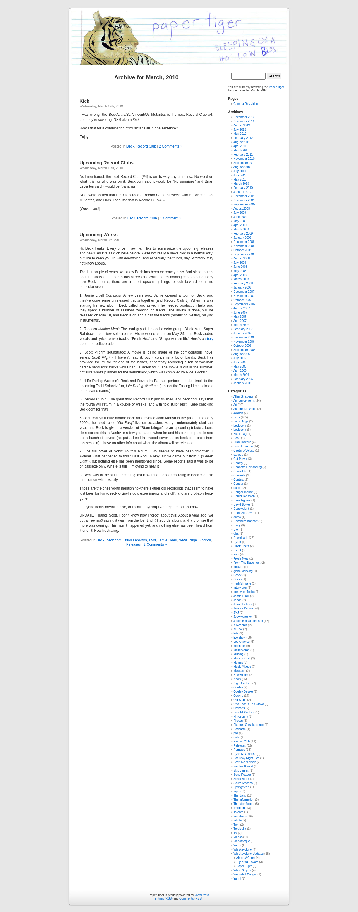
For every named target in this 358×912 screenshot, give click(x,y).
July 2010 (239, 171)
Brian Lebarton (135, 540)
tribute (237, 820)
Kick (84, 101)
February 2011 (243, 154)
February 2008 (243, 283)
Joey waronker (243, 616)
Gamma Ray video (245, 103)
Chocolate (240, 471)
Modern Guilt (241, 658)
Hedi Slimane (242, 583)
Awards (238, 413)
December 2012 (243, 117)
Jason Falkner (242, 604)
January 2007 (242, 333)
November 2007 (243, 295)
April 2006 (240, 370)
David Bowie (241, 504)
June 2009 (240, 216)
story (209, 339)
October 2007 (242, 300)
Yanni (237, 878)
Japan (237, 600)
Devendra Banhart (245, 521)
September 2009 (244, 204)
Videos (237, 837)
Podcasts (239, 729)
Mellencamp (241, 650)
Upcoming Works (99, 234)
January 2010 (242, 192)
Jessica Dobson (243, 608)
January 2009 (242, 237)
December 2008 (243, 241)
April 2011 (240, 146)
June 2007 (240, 312)
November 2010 (243, 158)
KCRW (237, 629)
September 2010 (244, 162)
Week (237, 845)
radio (236, 737)
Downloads (240, 537)
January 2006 (242, 383)
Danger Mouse (243, 492)
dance (237, 488)
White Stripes (242, 870)
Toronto (238, 812)
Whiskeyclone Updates (248, 853)
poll (235, 733)
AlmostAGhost (245, 857)
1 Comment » (170, 218)
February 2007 (243, 329)
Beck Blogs (240, 421)
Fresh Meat (240, 558)
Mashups (239, 645)
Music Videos (242, 666)
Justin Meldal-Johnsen (248, 621)
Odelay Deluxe (243, 691)
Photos (238, 720)
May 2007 (239, 316)
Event (237, 550)
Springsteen (241, 787)
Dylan (237, 542)
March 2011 (241, 150)
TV (235, 833)
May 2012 (239, 133)
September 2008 (244, 254)
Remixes (239, 749)
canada (238, 454)
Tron (236, 824)
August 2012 (241, 125)
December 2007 (243, 291)
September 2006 (244, 350)
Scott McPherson (244, 762)
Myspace (239, 670)
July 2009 (239, 212)
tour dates (239, 816)
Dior (236, 529)
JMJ (236, 612)
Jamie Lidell (167, 540)
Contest (238, 479)
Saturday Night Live (246, 758)
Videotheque (241, 841)
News (183, 540)
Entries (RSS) (164, 898)
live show (239, 637)
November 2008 (243, 246)
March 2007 (241, 325)
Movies (238, 662)
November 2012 (243, 121)
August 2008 (241, 258)
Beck (130, 146)
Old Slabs (239, 700)
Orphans (239, 708)
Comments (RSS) (190, 898)
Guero (237, 579)
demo (237, 517)
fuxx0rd (238, 567)
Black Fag (239, 434)
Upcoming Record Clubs (107, 162)
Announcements (244, 400)
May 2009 (239, 221)
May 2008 (239, 271)
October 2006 (242, 345)
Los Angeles (241, 641)
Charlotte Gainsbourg (247, 467)
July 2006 (239, 358)
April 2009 (240, 225)
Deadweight (241, 508)
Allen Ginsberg (243, 396)
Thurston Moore (243, 803)
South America (243, 783)
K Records (240, 625)
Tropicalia (239, 828)
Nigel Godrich (200, 540)
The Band (239, 795)
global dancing (243, 571)
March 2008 (241, 279)
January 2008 (242, 287)
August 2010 (241, 167)
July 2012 (239, 129)
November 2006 (243, 341)
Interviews (240, 587)
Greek (237, 575)
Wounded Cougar (244, 874)
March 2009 (241, 229)
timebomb (239, 808)
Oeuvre (238, 695)
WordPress (202, 895)
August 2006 (241, 354)
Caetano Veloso (243, 450)
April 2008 (240, 275)
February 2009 (243, 233)
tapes (236, 791)
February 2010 (243, 187)
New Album (240, 675)
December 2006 (243, 337)
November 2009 (243, 200)
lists (235, 633)
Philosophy (240, 716)
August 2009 (241, 208)
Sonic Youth (241, 778)
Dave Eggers (242, 500)
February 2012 (243, 138)
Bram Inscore (242, 442)
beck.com (113, 540)
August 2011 (241, 142)
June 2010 (240, 175)
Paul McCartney (243, 712)
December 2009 (243, 196)
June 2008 (240, 266)
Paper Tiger (276, 87)
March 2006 (241, 374)
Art (235, 404)
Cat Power (240, 458)
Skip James (241, 770)
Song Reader (242, 774)
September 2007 (244, 304)
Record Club (146, 146)
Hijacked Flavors (247, 862)
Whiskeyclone (242, 849)
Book (236, 438)
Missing (238, 654)
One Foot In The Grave (248, 704)
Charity (238, 463)
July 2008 (239, 262)
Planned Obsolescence (248, 724)
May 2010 (239, 179)
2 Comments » (170, 146)
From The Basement (246, 562)
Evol (152, 540)
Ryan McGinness (244, 754)
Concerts (239, 475)
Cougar (238, 483)
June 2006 (240, 362)
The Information (243, 799)
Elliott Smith (241, 546)
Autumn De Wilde (244, 409)
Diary (236, 525)
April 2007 (240, 320)
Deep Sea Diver (243, 512)
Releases (133, 544)
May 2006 (239, 366)
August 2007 (241, 308)
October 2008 (242, 250)
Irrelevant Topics (244, 591)
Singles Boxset (243, 766)
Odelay (238, 687)
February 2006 (243, 379)
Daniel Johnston (244, 496)
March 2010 (241, 183)
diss (236, 533)
